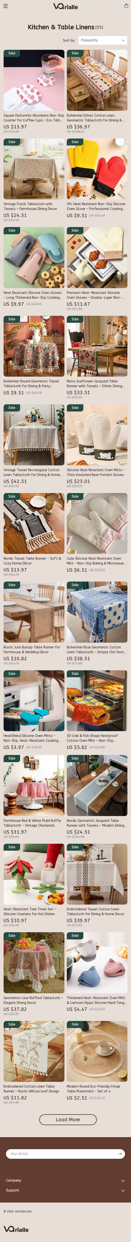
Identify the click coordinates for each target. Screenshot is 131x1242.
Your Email (19, 1154)
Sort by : (69, 40)
